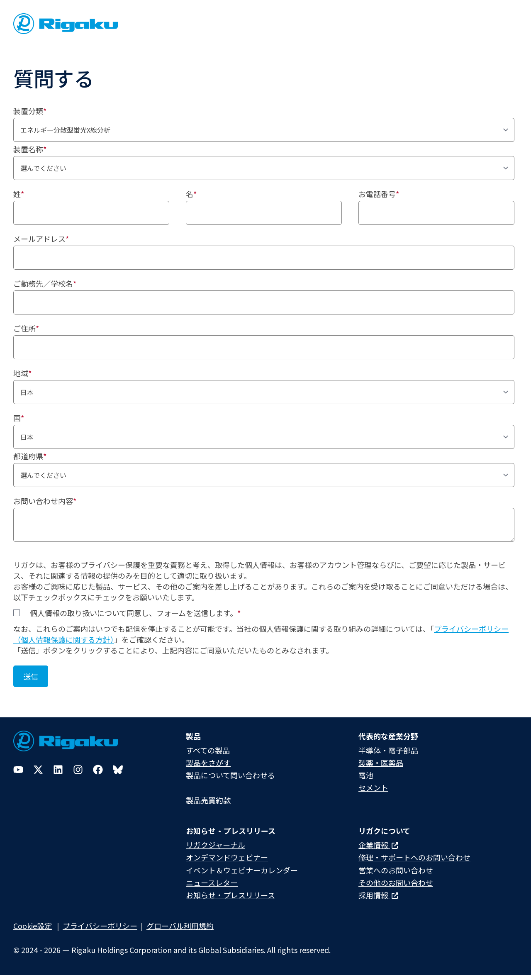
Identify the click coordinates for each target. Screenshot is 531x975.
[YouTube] (18, 770)
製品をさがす (208, 762)
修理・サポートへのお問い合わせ (414, 857)
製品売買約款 (208, 800)
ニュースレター (212, 882)
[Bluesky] (118, 770)
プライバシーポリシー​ (100, 925)
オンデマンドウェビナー (227, 857)
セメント (373, 787)
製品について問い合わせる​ (230, 775)
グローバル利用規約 (180, 925)
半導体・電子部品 (388, 750)
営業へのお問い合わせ (395, 870)
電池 (365, 775)
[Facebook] (98, 770)
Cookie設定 (32, 925)
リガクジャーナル (215, 844)
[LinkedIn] (58, 770)
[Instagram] (78, 770)
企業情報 (378, 844)
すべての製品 (208, 750)
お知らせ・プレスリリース (230, 895)
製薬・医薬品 (380, 762)
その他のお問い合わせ (395, 882)
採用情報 (378, 895)
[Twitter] (38, 770)
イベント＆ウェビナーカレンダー (242, 870)
